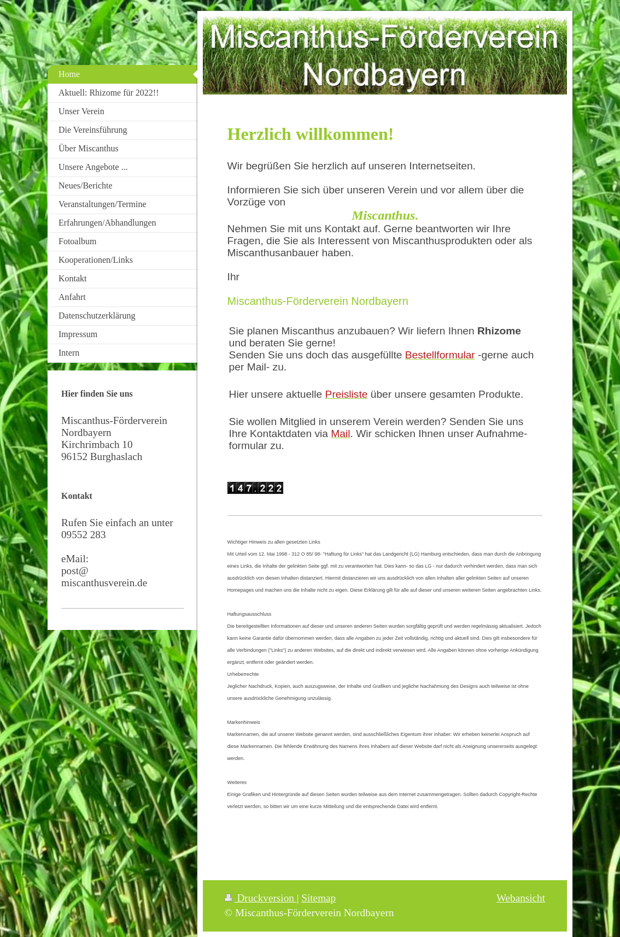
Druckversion (261, 898)
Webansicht (520, 898)
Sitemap (318, 898)
